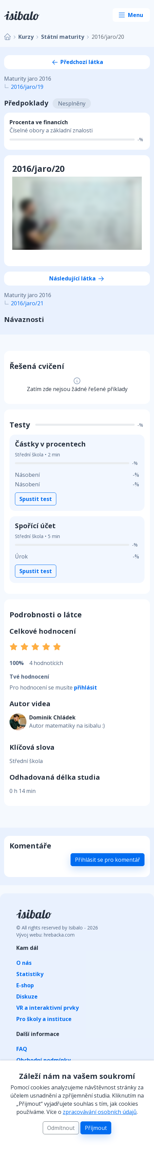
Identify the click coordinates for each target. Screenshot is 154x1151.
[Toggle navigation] (131, 15)
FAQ (21, 1049)
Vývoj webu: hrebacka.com (45, 934)
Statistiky (29, 974)
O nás (24, 963)
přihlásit (85, 687)
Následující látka (77, 278)
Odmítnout (61, 1128)
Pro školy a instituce (44, 1019)
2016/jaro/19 (27, 87)
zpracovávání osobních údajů (100, 1112)
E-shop (25, 985)
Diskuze (27, 996)
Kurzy (26, 36)
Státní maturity (62, 36)
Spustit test (35, 499)
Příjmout (96, 1128)
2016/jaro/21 (27, 303)
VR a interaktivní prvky (47, 1007)
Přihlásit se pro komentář (107, 859)
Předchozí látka (77, 62)
